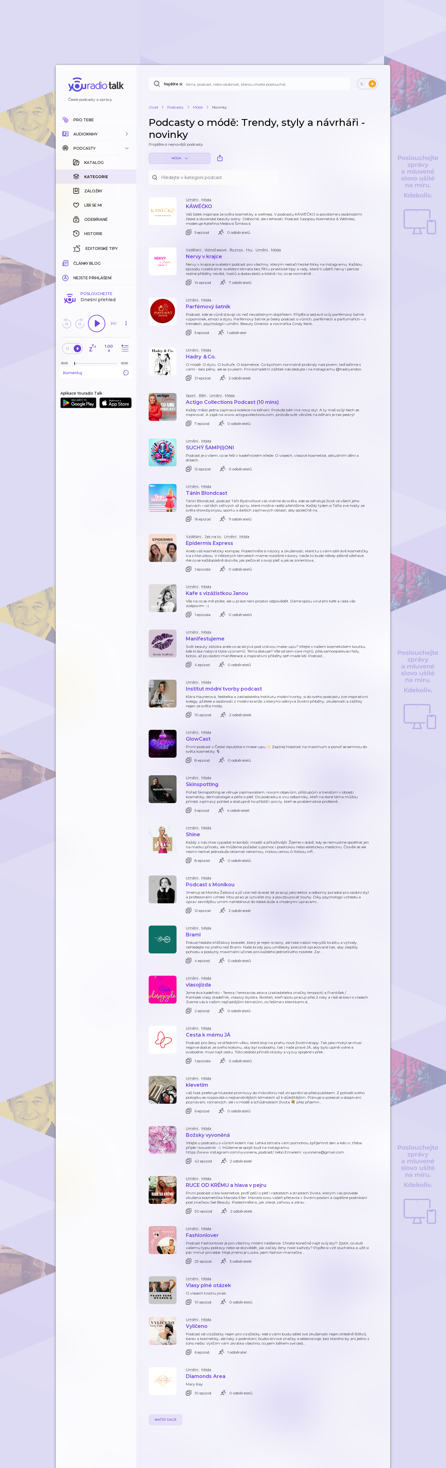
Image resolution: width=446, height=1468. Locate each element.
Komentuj (96, 372)
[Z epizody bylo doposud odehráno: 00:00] (66, 363)
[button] (96, 134)
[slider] (74, 363)
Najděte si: (173, 84)
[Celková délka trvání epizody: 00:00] (126, 363)
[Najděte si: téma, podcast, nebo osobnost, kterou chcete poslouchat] (249, 83)
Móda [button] (180, 158)
